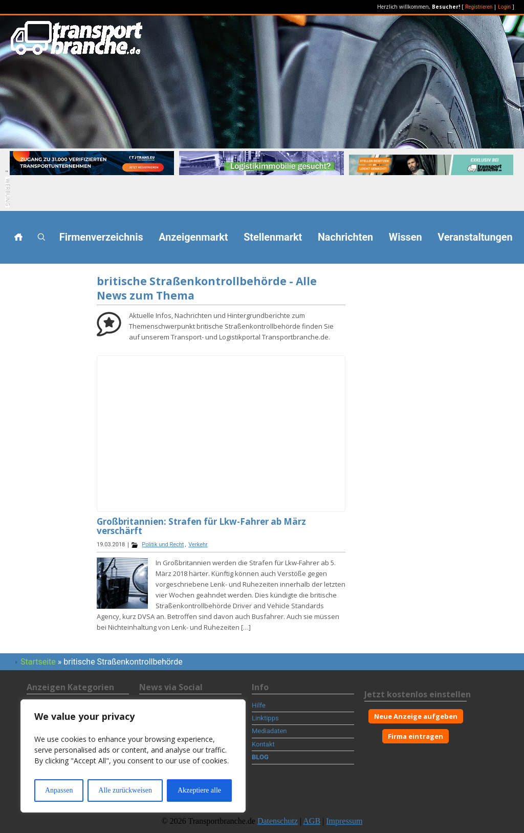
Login (504, 7)
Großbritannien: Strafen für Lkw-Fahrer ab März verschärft (201, 526)
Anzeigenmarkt (193, 237)
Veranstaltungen (475, 237)
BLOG (260, 757)
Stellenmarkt (273, 237)
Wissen (405, 237)
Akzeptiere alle (199, 790)
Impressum (344, 821)
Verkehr (197, 544)
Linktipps (265, 718)
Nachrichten (345, 237)
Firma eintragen (415, 736)
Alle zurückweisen (125, 790)
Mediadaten (269, 731)
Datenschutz (277, 821)
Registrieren (478, 7)
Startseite (38, 662)
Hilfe (259, 705)
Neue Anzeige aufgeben (415, 716)
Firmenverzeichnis (101, 237)
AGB (311, 821)
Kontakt (263, 744)
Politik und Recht (163, 544)
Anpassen (59, 790)
